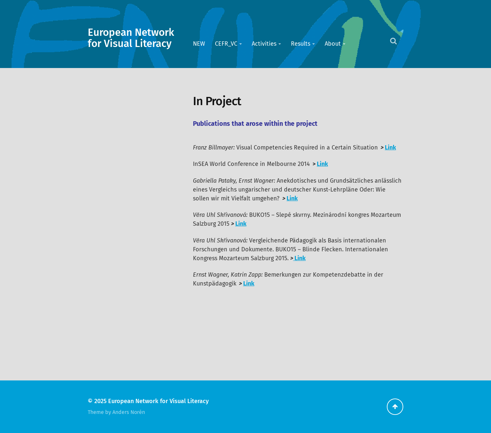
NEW (199, 43)
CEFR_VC (226, 43)
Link (390, 147)
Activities (264, 43)
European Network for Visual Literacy (131, 38)
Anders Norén (128, 412)
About (333, 43)
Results (300, 43)
